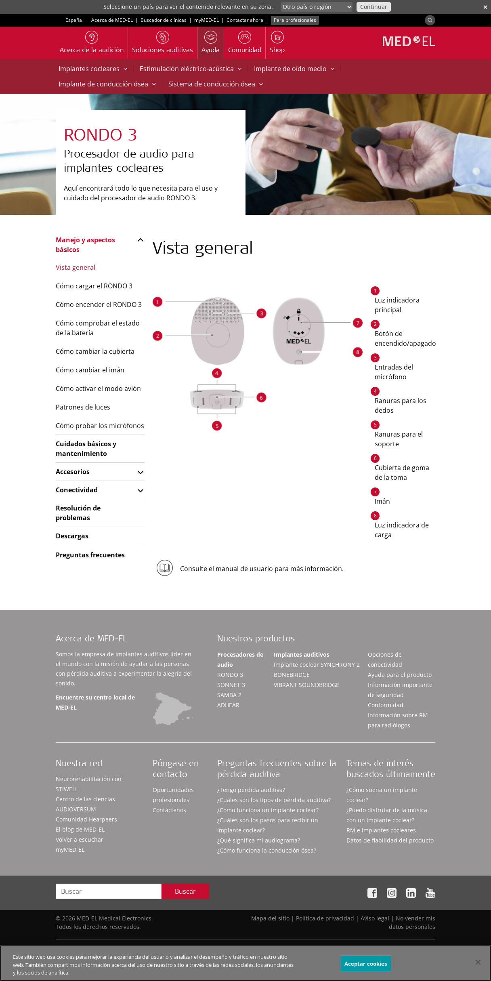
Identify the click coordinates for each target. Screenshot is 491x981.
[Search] (430, 20)
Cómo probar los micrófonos (100, 425)
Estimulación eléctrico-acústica (190, 68)
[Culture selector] (317, 7)
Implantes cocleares (93, 68)
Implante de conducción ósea (107, 84)
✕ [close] (485, 7)
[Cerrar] (478, 966)
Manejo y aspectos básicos (85, 244)
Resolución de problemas (78, 513)
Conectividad (77, 489)
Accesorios (73, 471)
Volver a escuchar (79, 839)
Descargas (72, 535)
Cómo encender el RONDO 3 (99, 304)
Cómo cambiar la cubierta (95, 351)
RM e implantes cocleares (381, 830)
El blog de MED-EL (80, 829)
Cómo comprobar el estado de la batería (98, 328)
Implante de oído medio (294, 68)
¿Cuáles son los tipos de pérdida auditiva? (274, 800)
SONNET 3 (231, 685)
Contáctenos (169, 810)
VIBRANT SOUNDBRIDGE (306, 685)
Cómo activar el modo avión (98, 388)
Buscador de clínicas (164, 20)
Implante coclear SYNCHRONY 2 (317, 664)
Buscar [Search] (185, 891)
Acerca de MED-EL (112, 20)
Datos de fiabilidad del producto (390, 840)
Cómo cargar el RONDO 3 (94, 285)
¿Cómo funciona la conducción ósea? (266, 850)
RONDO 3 (230, 675)
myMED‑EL (206, 20)
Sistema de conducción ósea (215, 84)
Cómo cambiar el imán (90, 370)
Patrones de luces (83, 407)
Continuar (373, 7)
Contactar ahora (245, 20)
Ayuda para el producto (400, 675)
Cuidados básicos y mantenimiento (86, 448)
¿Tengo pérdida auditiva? (251, 790)
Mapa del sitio (270, 918)
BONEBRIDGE (292, 675)
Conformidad (385, 705)
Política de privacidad (325, 918)
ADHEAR (228, 705)
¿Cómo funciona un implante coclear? (268, 810)
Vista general (75, 267)
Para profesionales (295, 20)
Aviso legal (375, 918)
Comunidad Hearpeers (86, 819)
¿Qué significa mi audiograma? (258, 840)
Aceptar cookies (365, 967)
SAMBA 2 (229, 695)
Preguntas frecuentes (90, 554)
